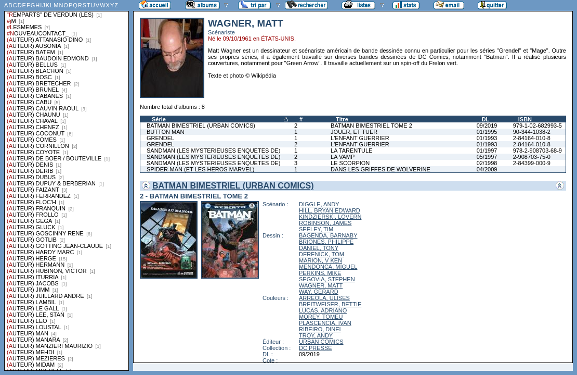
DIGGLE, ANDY (319, 204)
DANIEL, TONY (318, 248)
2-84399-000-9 (531, 163)
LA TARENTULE (351, 150)
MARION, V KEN (320, 260)
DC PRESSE (315, 348)
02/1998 (487, 163)
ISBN (525, 119)
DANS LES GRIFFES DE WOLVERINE (380, 169)
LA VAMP (343, 157)
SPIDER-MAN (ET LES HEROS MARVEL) (200, 169)
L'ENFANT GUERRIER (360, 138)
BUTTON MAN (166, 132)
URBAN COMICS (321, 342)
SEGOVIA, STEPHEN (327, 279)
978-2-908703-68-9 (537, 150)
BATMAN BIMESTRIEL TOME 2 (371, 125)
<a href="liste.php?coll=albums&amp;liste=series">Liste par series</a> (66, 185)
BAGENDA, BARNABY (328, 235)
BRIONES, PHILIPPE (326, 242)
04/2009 (487, 169)
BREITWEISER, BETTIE (330, 304)
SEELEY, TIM (316, 229)
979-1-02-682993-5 (537, 125)
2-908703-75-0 (531, 157)
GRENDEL (160, 138)
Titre (342, 119)
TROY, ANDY (316, 335)
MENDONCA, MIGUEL (328, 267)
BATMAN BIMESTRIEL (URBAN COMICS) (201, 125)
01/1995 (487, 132)
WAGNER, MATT (321, 285)
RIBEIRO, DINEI (320, 329)
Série (159, 119)
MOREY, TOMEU (321, 317)
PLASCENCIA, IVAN (325, 323)
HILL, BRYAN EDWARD (329, 210)
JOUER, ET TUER (354, 132)
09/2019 (487, 125)
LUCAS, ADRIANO (323, 310)
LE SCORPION (350, 163)
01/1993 (487, 138)
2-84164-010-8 (531, 138)
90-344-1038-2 (531, 132)
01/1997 (487, 150)
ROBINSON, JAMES (325, 223)
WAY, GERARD (318, 292)
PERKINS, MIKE (320, 273)
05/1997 (487, 157)
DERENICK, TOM (321, 254)
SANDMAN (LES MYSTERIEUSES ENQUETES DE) (213, 150)
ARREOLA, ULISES (324, 298)
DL (486, 119)
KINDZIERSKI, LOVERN (330, 217)
